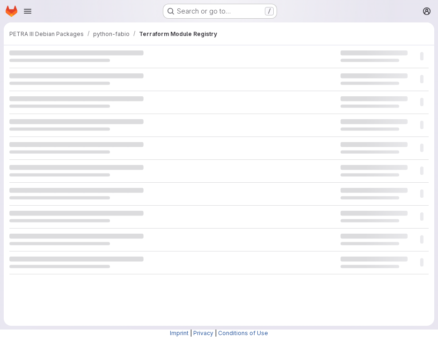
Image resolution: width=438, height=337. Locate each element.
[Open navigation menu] (27, 11)
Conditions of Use (243, 333)
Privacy (203, 333)
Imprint (179, 333)
